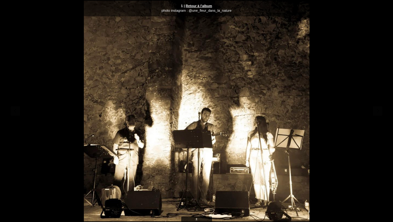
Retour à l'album (199, 6)
